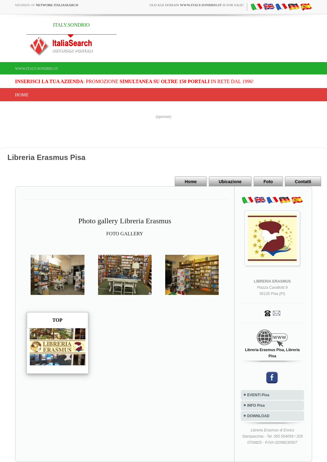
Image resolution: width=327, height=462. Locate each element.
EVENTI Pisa (258, 395)
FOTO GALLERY (124, 233)
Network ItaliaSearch (57, 5)
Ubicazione (230, 181)
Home (22, 94)
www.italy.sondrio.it (36, 68)
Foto (268, 181)
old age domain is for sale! (197, 5)
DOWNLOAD (258, 416)
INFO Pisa (256, 405)
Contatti (303, 181)
